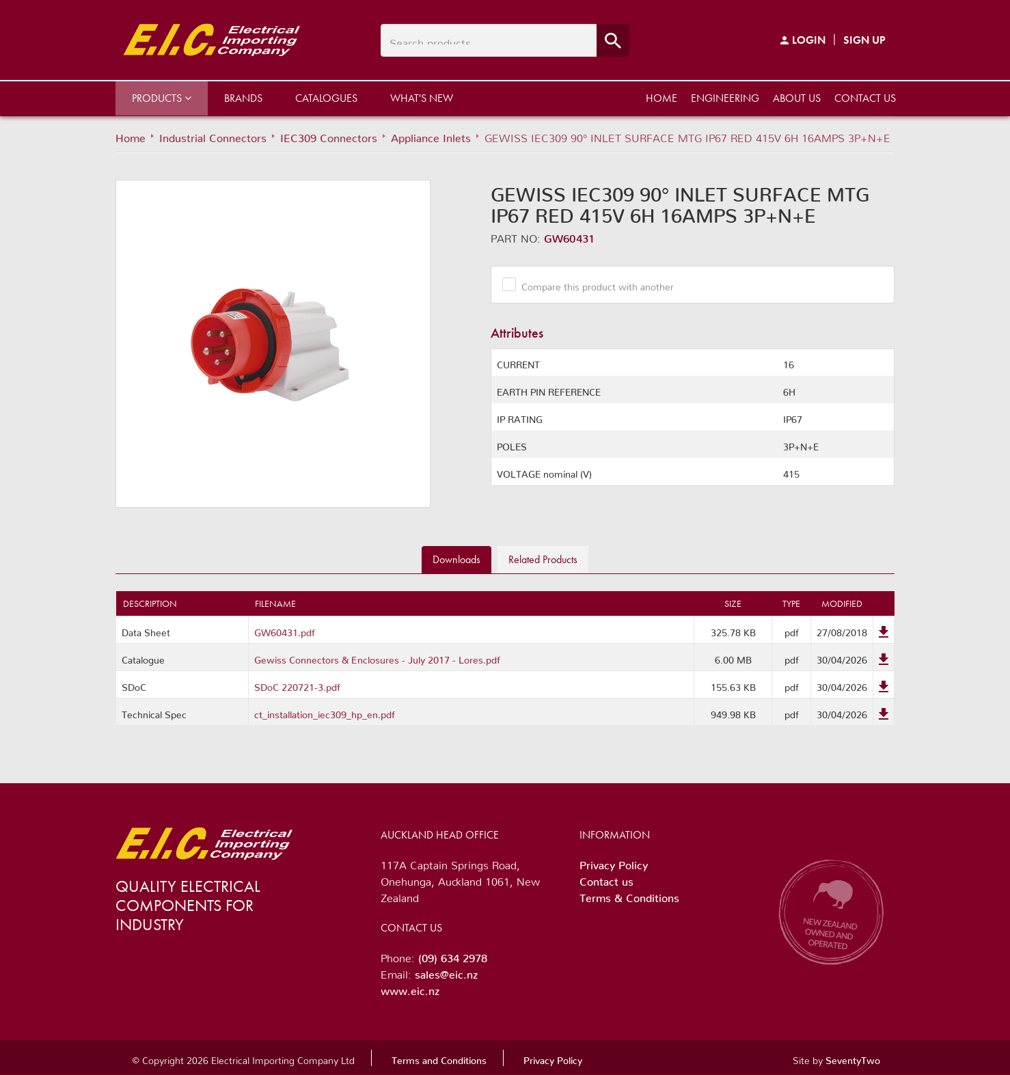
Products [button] (161, 98)
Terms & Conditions (629, 895)
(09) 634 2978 (452, 955)
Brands (243, 98)
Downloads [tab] (456, 559)
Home (661, 98)
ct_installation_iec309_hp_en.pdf (324, 712)
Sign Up (864, 40)
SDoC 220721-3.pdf (297, 684)
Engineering (725, 98)
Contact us (865, 98)
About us (797, 98)
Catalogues (326, 98)
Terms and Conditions (439, 1057)
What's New (421, 98)
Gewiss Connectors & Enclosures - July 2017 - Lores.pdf (377, 657)
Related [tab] (542, 559)
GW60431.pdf (284, 630)
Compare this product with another (592, 284)
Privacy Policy (613, 862)
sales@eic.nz (446, 972)
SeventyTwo (852, 1057)
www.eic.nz (410, 988)
